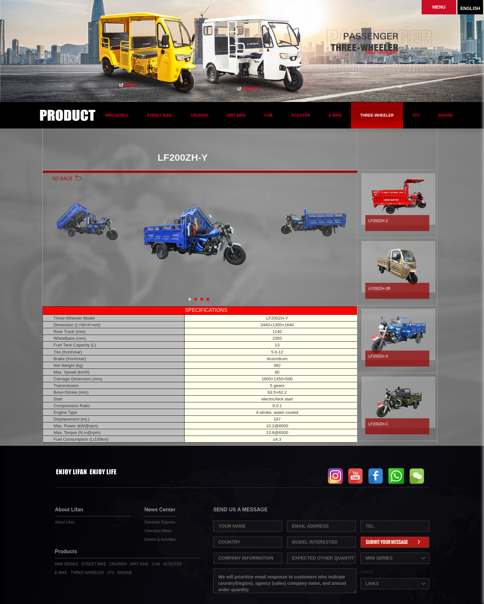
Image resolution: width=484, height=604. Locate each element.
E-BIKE (335, 115)
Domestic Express (160, 522)
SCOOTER (300, 115)
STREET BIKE (159, 115)
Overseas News (158, 531)
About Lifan (65, 522)
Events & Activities (160, 539)
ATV (416, 115)
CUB (268, 115)
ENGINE (445, 115)
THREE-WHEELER (377, 115)
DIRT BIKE (236, 115)
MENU (438, 7)
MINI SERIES (116, 115)
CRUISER (199, 115)
